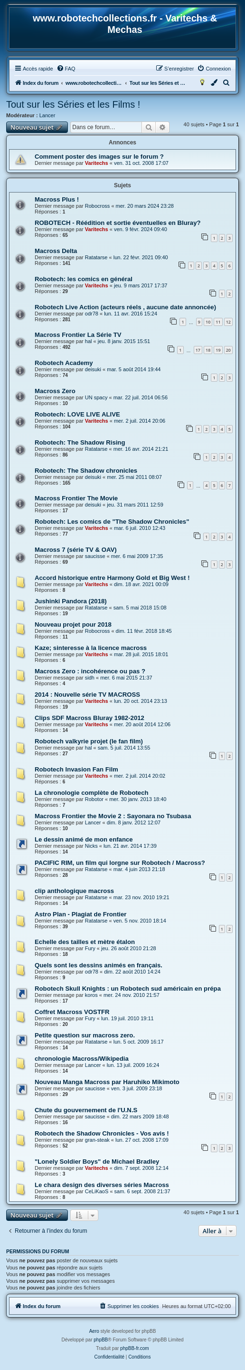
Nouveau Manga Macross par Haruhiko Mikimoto (107, 1082)
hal (88, 341)
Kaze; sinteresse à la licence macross (91, 647)
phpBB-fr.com (134, 1348)
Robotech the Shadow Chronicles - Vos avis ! (102, 1133)
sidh (89, 677)
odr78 (91, 313)
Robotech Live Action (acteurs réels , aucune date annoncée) (125, 307)
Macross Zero (55, 391)
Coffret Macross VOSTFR (72, 1011)
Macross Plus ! (57, 199)
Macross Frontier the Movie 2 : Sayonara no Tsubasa (113, 816)
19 (218, 350)
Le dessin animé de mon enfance (84, 839)
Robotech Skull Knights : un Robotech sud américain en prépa (128, 988)
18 (208, 350)
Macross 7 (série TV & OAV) (76, 549)
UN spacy (96, 397)
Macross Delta (56, 250)
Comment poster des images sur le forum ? (99, 156)
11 (218, 322)
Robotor (94, 799)
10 (208, 322)
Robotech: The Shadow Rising (80, 442)
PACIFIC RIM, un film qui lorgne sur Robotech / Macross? (120, 862)
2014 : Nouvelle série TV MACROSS (87, 694)
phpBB (101, 1339)
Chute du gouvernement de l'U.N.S (86, 1110)
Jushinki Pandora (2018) (71, 601)
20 (228, 350)
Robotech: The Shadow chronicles (86, 470)
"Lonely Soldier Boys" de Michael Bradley (97, 1161)
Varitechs (96, 163)
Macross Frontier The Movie (76, 498)
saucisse (95, 556)
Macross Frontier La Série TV (78, 334)
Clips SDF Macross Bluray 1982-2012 (89, 717)
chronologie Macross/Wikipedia (82, 1058)
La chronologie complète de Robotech (92, 792)
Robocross (97, 206)
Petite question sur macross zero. (85, 1035)
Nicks (91, 846)
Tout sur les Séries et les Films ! (73, 104)
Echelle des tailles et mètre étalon (85, 941)
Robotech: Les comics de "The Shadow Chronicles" (112, 521)
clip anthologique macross (74, 890)
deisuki (93, 369)
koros (91, 995)
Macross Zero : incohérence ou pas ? (90, 671)
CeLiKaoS (97, 1191)
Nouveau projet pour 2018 (73, 624)
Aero (94, 1331)
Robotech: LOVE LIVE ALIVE (77, 414)
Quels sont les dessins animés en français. (98, 965)
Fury (90, 948)
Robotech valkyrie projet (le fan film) (89, 741)
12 (228, 322)
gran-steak (97, 1140)
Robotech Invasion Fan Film (76, 769)
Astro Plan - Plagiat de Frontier (80, 914)
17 (198, 350)
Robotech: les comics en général (83, 279)
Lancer (47, 115)
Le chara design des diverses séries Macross (102, 1184)
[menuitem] (66, 68)
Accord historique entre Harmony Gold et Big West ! (112, 577)
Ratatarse (96, 257)
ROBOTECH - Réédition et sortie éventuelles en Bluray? (118, 222)
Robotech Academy (64, 362)
